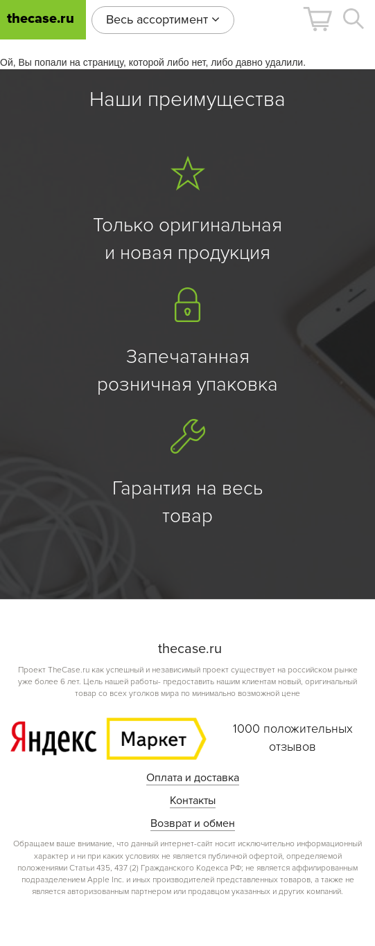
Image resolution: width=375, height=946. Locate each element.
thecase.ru (40, 19)
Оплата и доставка (192, 778)
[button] (317, 19)
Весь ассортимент (163, 19)
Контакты (193, 800)
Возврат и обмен (192, 823)
